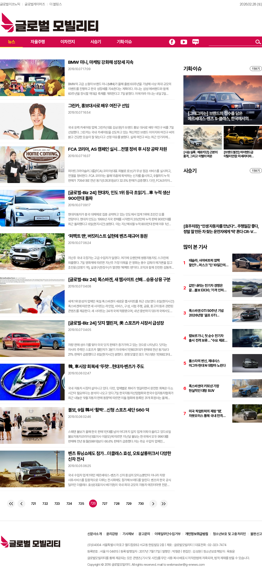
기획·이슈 (124, 41)
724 (69, 504)
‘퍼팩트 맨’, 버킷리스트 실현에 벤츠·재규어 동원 (108, 236)
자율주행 (38, 41)
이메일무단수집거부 (168, 534)
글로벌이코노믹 (10, 4)
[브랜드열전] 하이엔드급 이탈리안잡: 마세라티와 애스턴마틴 (238, 154)
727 (104, 504)
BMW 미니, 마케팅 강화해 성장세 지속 (100, 62)
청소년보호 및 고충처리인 (229, 534)
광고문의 (144, 534)
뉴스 (11, 41)
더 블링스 (56, 4)
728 (116, 504)
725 (81, 504)
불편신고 (256, 534)
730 (141, 504)
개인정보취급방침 (196, 534)
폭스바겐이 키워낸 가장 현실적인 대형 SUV (204, 388)
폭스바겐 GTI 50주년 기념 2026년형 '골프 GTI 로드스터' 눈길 (206, 313)
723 (57, 504)
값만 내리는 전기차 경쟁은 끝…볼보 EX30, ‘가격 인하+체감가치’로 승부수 (206, 288)
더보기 (256, 68)
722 (45, 504)
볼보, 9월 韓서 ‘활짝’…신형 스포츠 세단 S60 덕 (108, 410)
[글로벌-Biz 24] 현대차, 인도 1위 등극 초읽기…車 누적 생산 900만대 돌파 (119, 195)
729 (129, 504)
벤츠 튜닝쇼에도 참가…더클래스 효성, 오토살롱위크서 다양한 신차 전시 (119, 456)
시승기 (95, 41)
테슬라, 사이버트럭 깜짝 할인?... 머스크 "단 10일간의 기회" (207, 262)
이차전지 (67, 41)
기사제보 (128, 534)
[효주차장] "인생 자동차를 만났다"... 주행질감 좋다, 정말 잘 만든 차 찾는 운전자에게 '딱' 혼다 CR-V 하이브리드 (221, 229)
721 (33, 504)
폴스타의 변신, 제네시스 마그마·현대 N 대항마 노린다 (207, 363)
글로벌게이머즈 (35, 4)
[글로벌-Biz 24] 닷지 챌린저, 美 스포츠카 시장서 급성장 (116, 323)
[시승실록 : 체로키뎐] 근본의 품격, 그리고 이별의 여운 (200, 154)
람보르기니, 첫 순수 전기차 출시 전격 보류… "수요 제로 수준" (206, 338)
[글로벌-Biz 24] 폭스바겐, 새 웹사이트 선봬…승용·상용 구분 (119, 279)
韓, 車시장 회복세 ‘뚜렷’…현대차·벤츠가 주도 (106, 366)
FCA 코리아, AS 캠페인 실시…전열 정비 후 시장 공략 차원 (117, 149)
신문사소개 (94, 534)
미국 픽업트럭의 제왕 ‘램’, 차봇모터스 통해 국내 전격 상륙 (206, 413)
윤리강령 (112, 534)
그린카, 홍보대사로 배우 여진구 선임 (98, 105)
